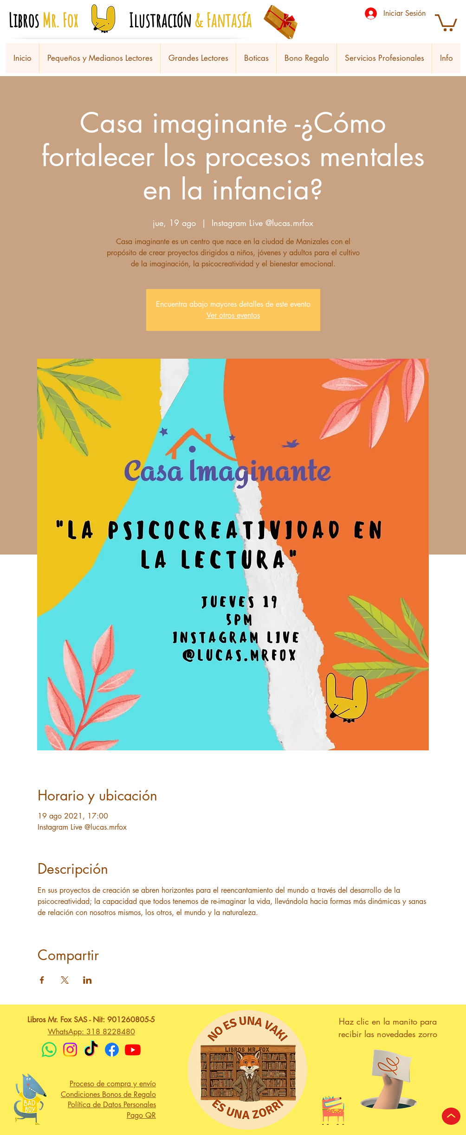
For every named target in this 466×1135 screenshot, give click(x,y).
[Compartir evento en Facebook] (42, 980)
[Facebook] (112, 1049)
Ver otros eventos (233, 315)
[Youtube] (132, 1049)
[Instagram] (70, 1049)
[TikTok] (91, 1049)
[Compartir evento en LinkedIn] (87, 980)
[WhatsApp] (49, 1049)
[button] (446, 22)
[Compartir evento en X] (64, 980)
